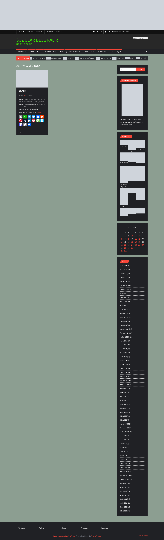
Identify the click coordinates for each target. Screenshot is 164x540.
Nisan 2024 (123, 345)
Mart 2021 (123, 491)
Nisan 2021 (123, 487)
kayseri (21, 131)
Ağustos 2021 (124, 471)
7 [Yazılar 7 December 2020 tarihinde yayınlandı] (121, 239)
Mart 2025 (123, 301)
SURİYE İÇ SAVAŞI (39, 58)
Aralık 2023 (124, 361)
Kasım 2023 (124, 365)
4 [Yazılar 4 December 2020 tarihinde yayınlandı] (135, 236)
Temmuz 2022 (124, 428)
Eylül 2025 (123, 278)
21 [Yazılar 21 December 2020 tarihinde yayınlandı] (122, 245)
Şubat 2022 (123, 448)
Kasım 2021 (124, 459)
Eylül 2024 (123, 325)
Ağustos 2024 (124, 329)
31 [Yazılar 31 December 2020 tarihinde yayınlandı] (132, 248)
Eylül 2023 (123, 372)
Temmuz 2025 (124, 285)
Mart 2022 (123, 444)
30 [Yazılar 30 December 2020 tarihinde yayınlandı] (129, 248)
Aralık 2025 (124, 266)
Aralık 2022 (124, 408)
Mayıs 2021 (123, 483)
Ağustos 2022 (124, 424)
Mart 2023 (123, 396)
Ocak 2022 (123, 451)
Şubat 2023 (123, 400)
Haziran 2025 (124, 289)
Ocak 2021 (123, 499)
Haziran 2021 (124, 479)
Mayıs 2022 (123, 436)
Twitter (30, 31)
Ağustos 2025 (124, 282)
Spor (61, 52)
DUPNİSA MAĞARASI (87, 58)
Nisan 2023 (123, 392)
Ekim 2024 (123, 321)
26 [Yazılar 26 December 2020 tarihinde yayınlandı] (139, 245)
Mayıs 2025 (123, 293)
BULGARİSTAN (106, 58)
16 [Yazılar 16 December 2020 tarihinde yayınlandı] (129, 242)
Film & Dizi (102, 52)
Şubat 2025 (123, 305)
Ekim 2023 (123, 368)
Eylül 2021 (123, 467)
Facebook (49, 31)
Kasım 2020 (124, 507)
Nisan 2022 (123, 440)
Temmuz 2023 (124, 380)
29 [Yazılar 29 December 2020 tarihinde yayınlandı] (125, 248)
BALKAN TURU (56, 58)
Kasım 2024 (124, 317)
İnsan (39, 52)
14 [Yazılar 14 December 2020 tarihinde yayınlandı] (122, 242)
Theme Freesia (96, 536)
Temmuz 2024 (124, 333)
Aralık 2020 (124, 503)
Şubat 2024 (123, 353)
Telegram (21, 31)
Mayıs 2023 (123, 388)
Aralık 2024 (124, 313)
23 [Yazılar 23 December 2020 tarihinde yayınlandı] (129, 245)
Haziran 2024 (124, 337)
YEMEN (70, 58)
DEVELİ (143, 58)
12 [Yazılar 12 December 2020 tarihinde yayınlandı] (139, 239)
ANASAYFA (22, 52)
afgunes (21, 95)
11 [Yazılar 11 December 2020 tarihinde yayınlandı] (136, 239)
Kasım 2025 (124, 270)
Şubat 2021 (123, 495)
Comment (28, 131)
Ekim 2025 (123, 274)
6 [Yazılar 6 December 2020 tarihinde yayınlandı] (142, 236)
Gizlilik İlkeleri (143, 535)
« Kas (121, 251)
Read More (41, 112)
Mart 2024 (123, 349)
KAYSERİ (22, 91)
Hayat (31, 52)
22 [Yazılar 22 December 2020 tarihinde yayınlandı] (125, 245)
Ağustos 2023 (124, 376)
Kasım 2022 (124, 412)
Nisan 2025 (123, 297)
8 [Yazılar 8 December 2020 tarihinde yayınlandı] (125, 239)
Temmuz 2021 (124, 475)
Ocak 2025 (123, 309)
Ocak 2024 (123, 357)
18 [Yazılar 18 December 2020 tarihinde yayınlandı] (136, 242)
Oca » (126, 251)
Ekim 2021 (123, 463)
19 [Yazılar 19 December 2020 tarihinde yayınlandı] (139, 242)
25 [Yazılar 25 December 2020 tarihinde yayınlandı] (136, 245)
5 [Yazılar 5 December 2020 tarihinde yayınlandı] (139, 236)
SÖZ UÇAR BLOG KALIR (37, 40)
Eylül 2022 (123, 420)
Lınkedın (59, 31)
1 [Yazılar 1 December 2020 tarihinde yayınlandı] (125, 236)
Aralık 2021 (124, 455)
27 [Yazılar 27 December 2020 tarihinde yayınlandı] (143, 245)
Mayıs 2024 (123, 341)
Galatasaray (50, 52)
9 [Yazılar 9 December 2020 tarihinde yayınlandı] (128, 239)
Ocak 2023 (123, 404)
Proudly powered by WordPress (64, 536)
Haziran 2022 (124, 432)
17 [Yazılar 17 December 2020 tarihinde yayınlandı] (132, 242)
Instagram (39, 31)
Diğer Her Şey (115, 52)
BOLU (132, 58)
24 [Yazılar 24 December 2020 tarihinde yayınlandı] (132, 245)
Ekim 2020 (123, 511)
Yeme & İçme (90, 52)
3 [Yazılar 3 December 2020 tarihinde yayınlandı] (132, 236)
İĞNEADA (120, 58)
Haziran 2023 (124, 384)
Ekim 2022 (123, 416)
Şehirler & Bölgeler (74, 52)
